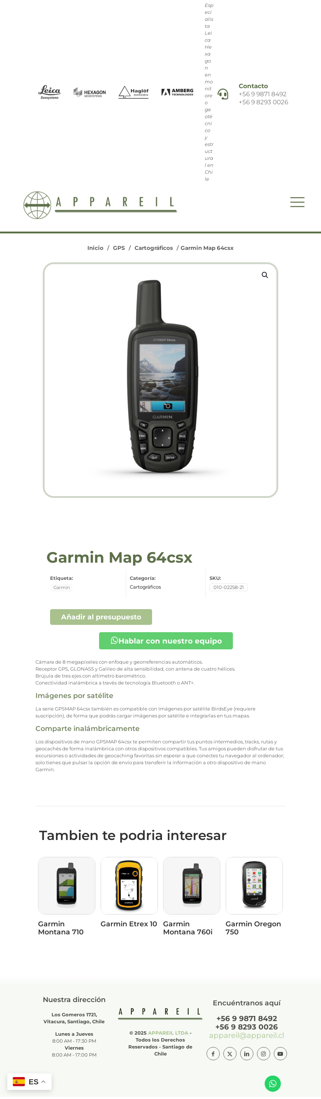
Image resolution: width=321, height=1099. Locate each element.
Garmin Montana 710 (61, 930)
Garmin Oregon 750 (253, 930)
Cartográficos (154, 250)
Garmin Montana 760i (187, 930)
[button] (265, 277)
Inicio (95, 250)
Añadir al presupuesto (101, 619)
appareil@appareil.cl (246, 1037)
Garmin (61, 589)
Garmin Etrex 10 (129, 926)
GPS (119, 250)
